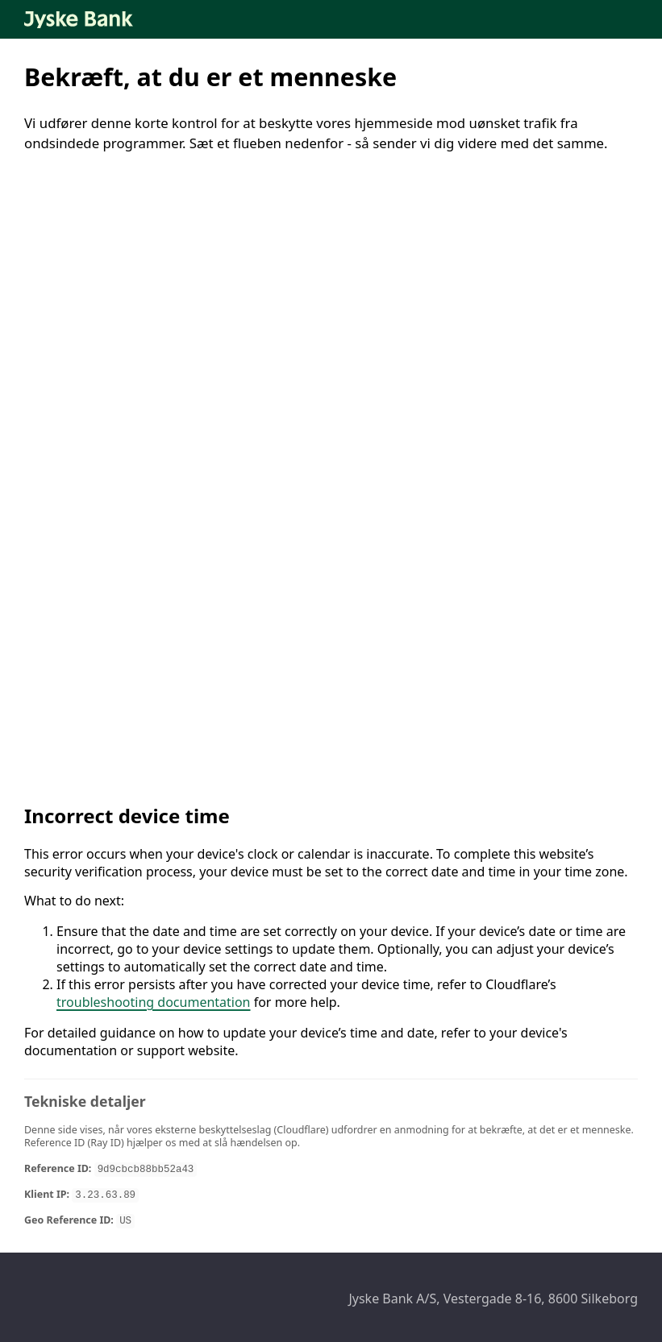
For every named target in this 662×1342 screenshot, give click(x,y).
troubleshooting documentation (153, 1002)
